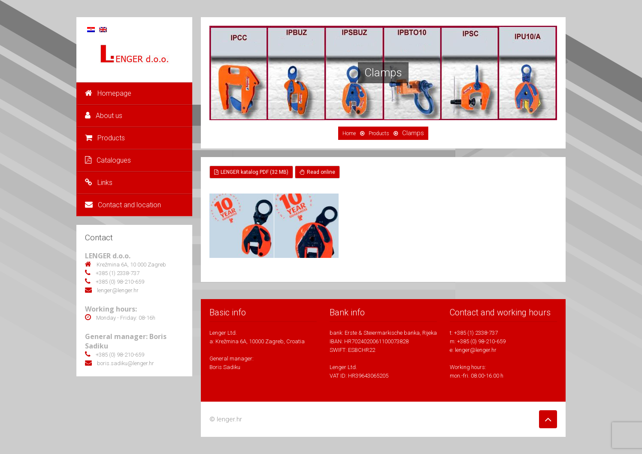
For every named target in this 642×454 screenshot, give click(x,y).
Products (105, 138)
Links (98, 183)
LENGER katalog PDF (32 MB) (251, 172)
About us (103, 116)
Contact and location (123, 205)
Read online (317, 172)
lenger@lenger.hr (476, 350)
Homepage (108, 93)
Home (349, 133)
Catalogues (108, 160)
